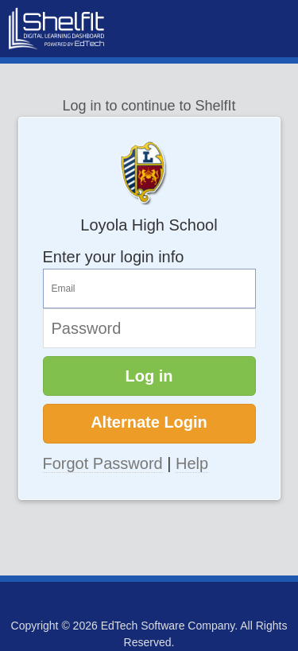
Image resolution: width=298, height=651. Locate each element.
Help (192, 463)
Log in (149, 376)
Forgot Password (103, 463)
